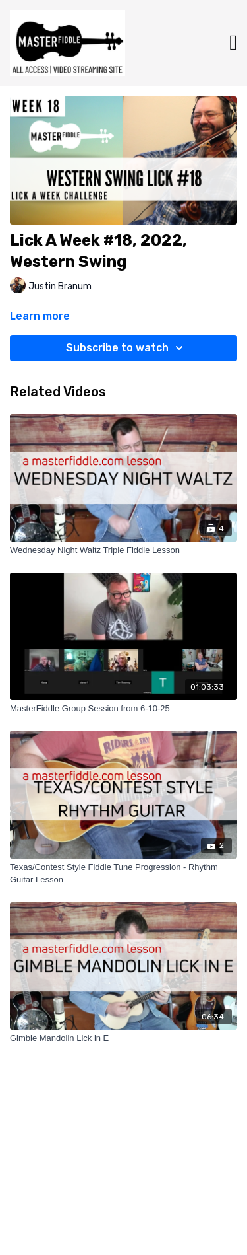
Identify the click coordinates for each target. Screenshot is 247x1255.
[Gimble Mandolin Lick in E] (123, 1038)
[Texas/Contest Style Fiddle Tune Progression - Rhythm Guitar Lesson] (123, 873)
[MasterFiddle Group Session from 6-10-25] (123, 708)
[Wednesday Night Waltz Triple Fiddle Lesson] (123, 550)
